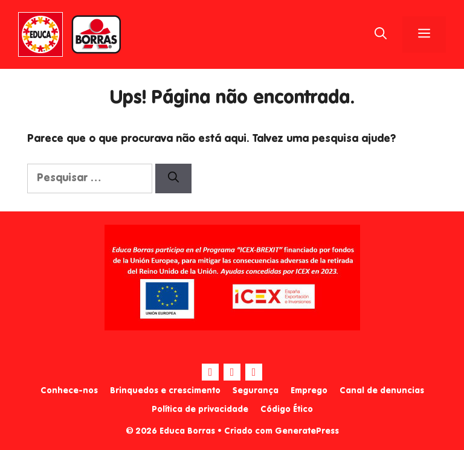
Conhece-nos (69, 391)
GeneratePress (307, 431)
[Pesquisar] (173, 178)
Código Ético (286, 409)
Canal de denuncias (382, 391)
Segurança (256, 391)
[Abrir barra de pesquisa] (380, 34)
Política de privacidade (200, 409)
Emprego (309, 391)
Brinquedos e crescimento (165, 391)
